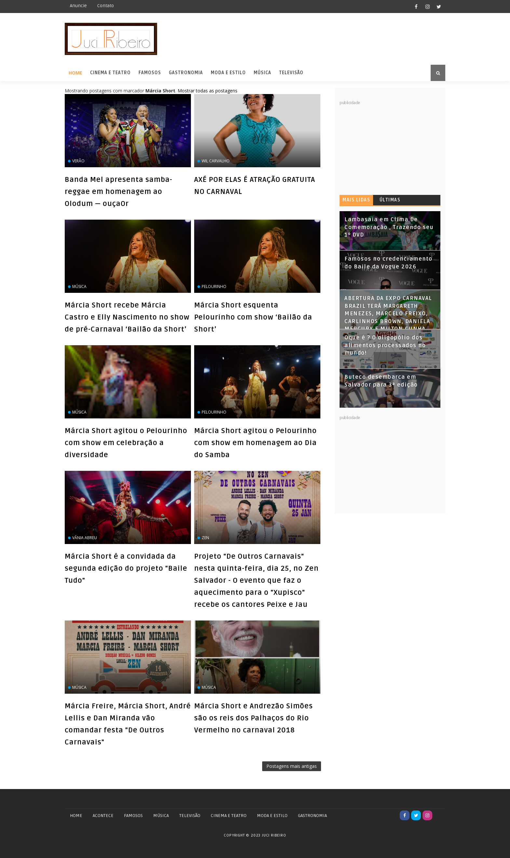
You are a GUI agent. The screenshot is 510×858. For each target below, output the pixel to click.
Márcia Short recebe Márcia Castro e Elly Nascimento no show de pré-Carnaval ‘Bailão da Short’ (127, 317)
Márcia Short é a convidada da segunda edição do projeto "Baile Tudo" (126, 568)
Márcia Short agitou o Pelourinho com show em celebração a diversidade (126, 443)
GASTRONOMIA (312, 815)
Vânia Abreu (84, 537)
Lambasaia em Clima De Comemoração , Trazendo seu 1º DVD (389, 227)
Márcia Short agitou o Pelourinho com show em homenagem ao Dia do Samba (255, 443)
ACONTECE (103, 815)
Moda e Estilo (228, 72)
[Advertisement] (388, 146)
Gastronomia (186, 72)
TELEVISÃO (189, 815)
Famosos (150, 72)
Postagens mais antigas (291, 766)
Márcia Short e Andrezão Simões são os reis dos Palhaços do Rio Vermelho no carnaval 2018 (253, 718)
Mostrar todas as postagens (207, 91)
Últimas (390, 200)
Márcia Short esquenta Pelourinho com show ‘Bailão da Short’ (253, 317)
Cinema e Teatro (110, 72)
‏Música (209, 687)
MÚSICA (161, 815)
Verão (78, 161)
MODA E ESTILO (272, 815)
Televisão (291, 72)
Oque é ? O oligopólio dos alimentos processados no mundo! (385, 345)
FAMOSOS (133, 815)
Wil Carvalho (216, 161)
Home (75, 73)
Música (262, 72)
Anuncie (78, 5)
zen (205, 537)
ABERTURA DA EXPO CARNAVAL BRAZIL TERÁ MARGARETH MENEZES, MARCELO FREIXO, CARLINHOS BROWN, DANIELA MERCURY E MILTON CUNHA (388, 313)
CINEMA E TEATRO (229, 815)
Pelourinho (214, 286)
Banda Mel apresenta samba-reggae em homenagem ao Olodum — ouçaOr (118, 191)
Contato (105, 5)
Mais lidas (356, 200)
